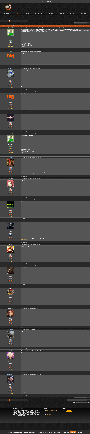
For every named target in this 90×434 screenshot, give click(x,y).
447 (9, 324)
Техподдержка (49, 414)
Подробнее (79, 432)
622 (9, 239)
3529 (9, 108)
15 (27, 329)
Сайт (3, 397)
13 (27, 287)
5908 (9, 46)
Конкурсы (6, 397)
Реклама (83, 13)
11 (9, 129)
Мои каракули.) (24, 239)
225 (9, 195)
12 (27, 265)
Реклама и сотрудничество (51, 410)
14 (27, 308)
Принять (73, 432)
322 (9, 346)
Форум (27, 13)
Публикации (39, 13)
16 (27, 350)
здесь (64, 30)
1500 (9, 369)
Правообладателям (50, 411)
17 (27, 374)
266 (9, 393)
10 (27, 221)
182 (9, 282)
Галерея (61, 13)
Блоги (51, 13)
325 (9, 87)
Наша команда (49, 415)
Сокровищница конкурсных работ (14, 397)
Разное (72, 13)
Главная (6, 13)
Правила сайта (49, 413)
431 (9, 173)
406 (9, 303)
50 (9, 216)
